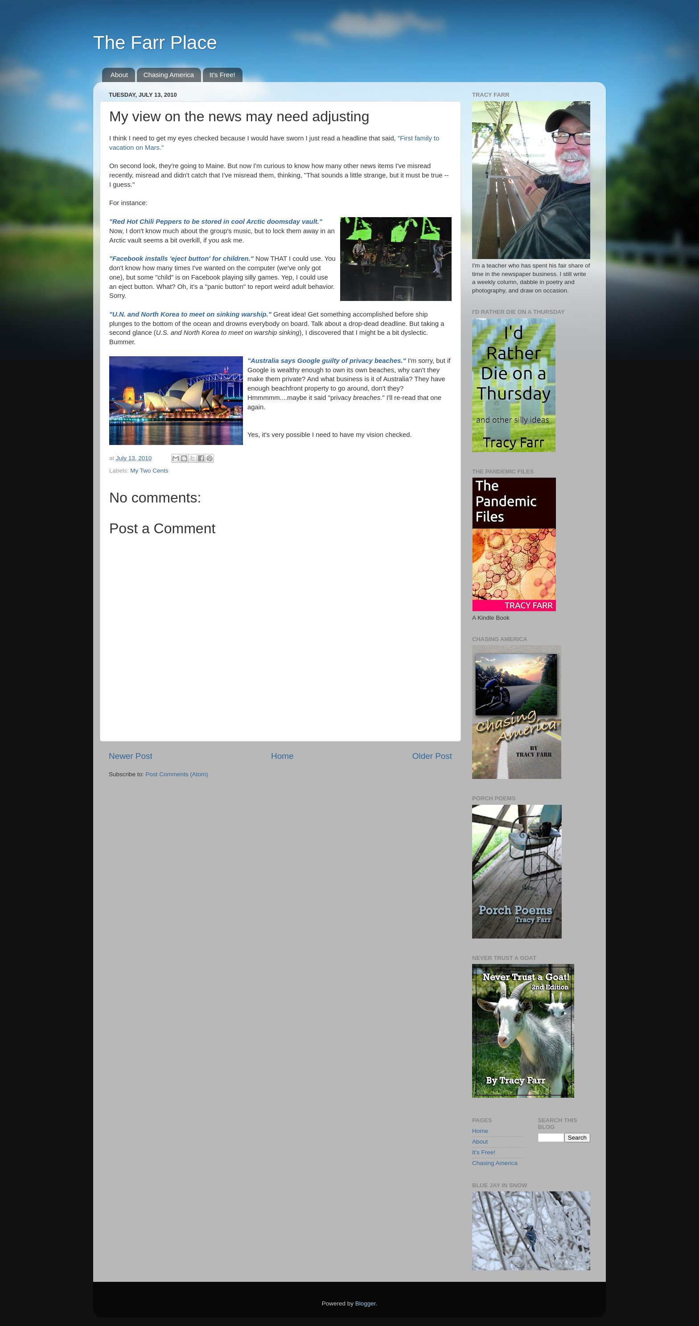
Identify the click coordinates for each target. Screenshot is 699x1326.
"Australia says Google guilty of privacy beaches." (327, 360)
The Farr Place (155, 42)
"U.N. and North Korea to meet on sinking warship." (190, 314)
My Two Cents (149, 470)
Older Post (432, 756)
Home (282, 756)
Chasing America (169, 74)
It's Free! (222, 74)
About (119, 74)
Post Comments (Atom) (177, 774)
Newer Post (130, 756)
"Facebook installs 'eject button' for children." (181, 258)
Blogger (365, 1303)
